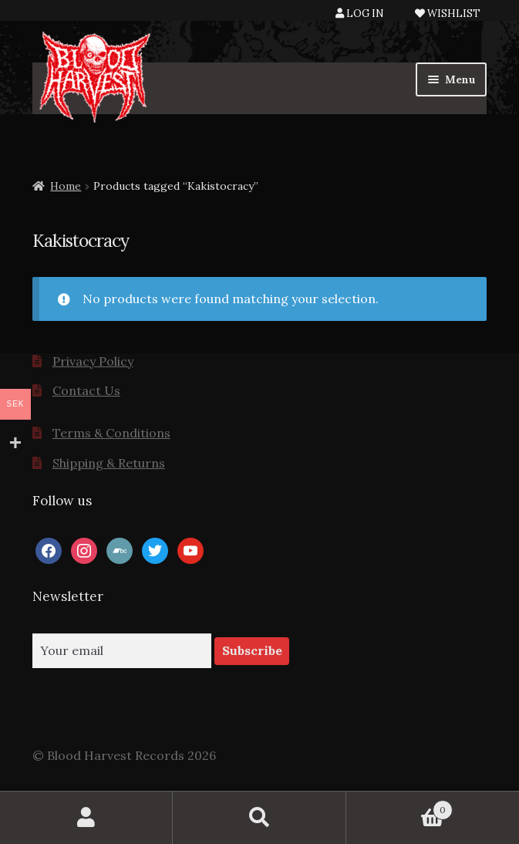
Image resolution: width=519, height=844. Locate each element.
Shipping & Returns (108, 463)
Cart (399, 806)
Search (259, 818)
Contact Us (86, 390)
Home (65, 186)
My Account (86, 818)
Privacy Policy (92, 361)
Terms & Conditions (111, 433)
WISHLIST (447, 13)
